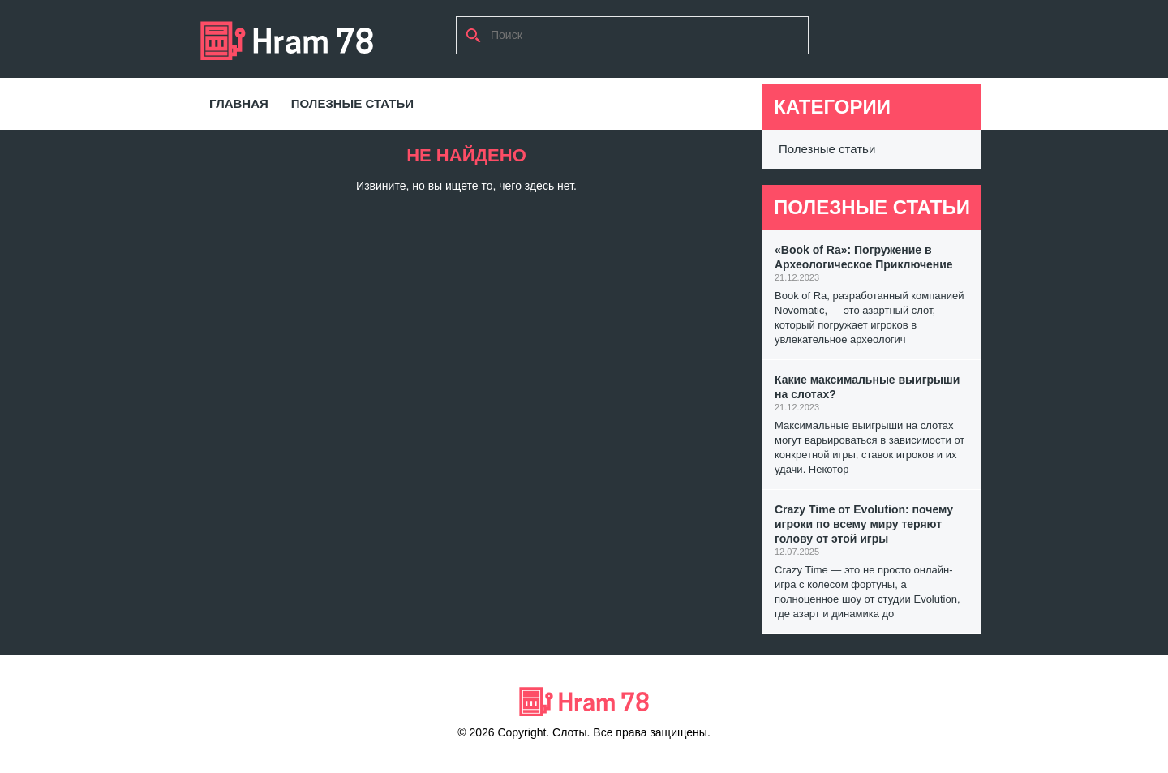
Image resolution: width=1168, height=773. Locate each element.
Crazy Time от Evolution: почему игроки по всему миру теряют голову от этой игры (864, 524)
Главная (238, 103)
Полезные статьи (352, 103)
